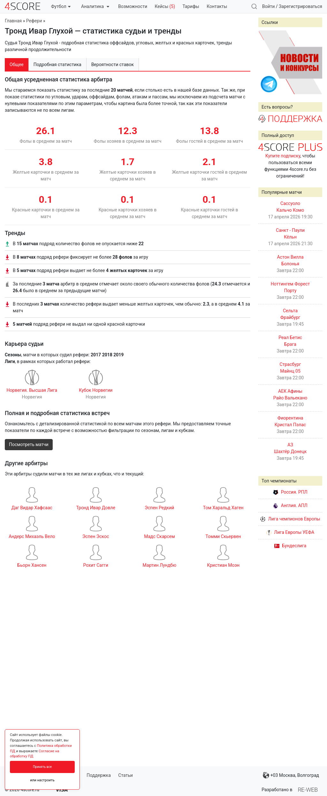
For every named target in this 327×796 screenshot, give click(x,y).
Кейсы (165, 6)
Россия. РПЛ (290, 492)
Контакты (217, 6)
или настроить (42, 780)
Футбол (61, 6)
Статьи (125, 775)
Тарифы (191, 6)
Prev (267, 62)
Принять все (42, 767)
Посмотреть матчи (29, 444)
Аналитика (95, 6)
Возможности (132, 6)
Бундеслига (290, 545)
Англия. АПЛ (290, 505)
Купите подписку (282, 155)
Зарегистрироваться (300, 6)
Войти (268, 6)
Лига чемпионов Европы (290, 518)
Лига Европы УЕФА (290, 532)
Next (314, 62)
